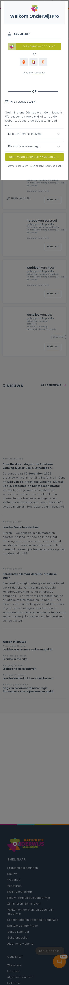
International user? (17, 166)
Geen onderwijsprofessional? (46, 166)
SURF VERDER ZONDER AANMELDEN (34, 156)
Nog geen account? (34, 72)
